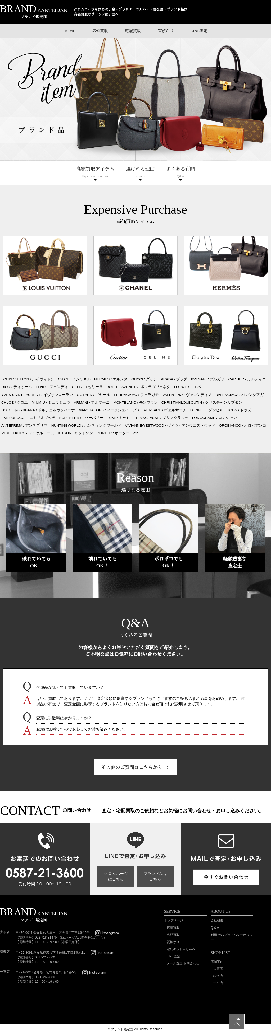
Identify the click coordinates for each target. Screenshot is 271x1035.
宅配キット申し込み (181, 949)
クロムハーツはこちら (116, 876)
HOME (69, 31)
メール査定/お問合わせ (183, 963)
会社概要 (217, 920)
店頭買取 (100, 31)
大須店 (218, 969)
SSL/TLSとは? (15, 1007)
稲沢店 (218, 976)
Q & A (215, 928)
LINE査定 (199, 31)
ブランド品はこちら (155, 876)
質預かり (166, 31)
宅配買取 (133, 31)
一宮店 (218, 983)
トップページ (173, 920)
